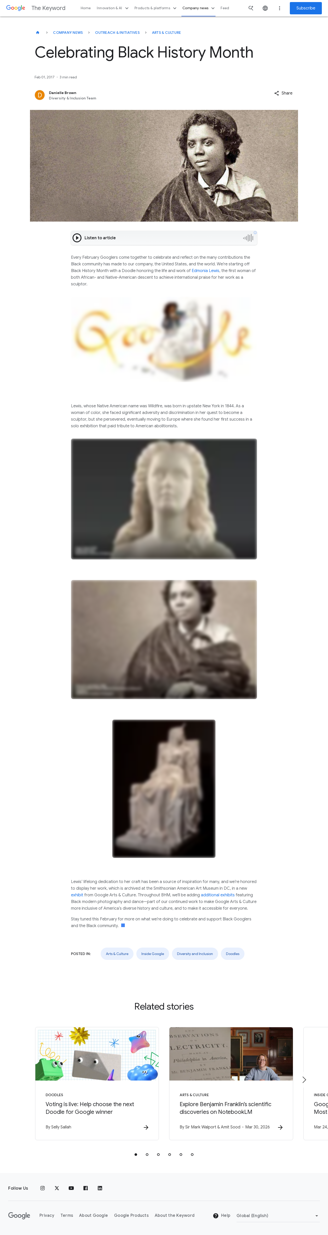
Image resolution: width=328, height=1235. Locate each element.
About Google (93, 1215)
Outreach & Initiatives (117, 32)
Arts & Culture (166, 32)
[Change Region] (278, 1216)
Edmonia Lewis (205, 270)
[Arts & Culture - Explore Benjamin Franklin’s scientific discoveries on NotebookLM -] (231, 1083)
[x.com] (57, 1188)
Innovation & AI (113, 8)
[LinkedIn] (100, 1188)
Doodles (232, 953)
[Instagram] (42, 1188)
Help (221, 1216)
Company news (199, 8)
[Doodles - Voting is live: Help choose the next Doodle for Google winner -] (97, 1083)
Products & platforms (156, 8)
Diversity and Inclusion (195, 953)
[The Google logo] (19, 1216)
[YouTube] (71, 1188)
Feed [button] (225, 8)
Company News (68, 32)
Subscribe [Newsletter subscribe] (305, 8)
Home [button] (86, 8)
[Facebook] (85, 1188)
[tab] (135, 1154)
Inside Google (152, 953)
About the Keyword (174, 1215)
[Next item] (304, 1079)
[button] (283, 93)
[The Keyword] (38, 32)
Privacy (46, 1215)
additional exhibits (218, 895)
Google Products (131, 1215)
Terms (66, 1215)
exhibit (77, 895)
